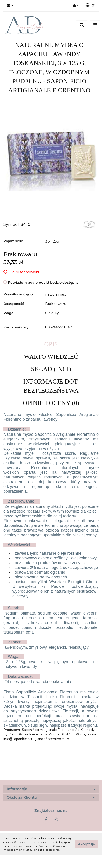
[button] (90, 5)
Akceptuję (86, 844)
